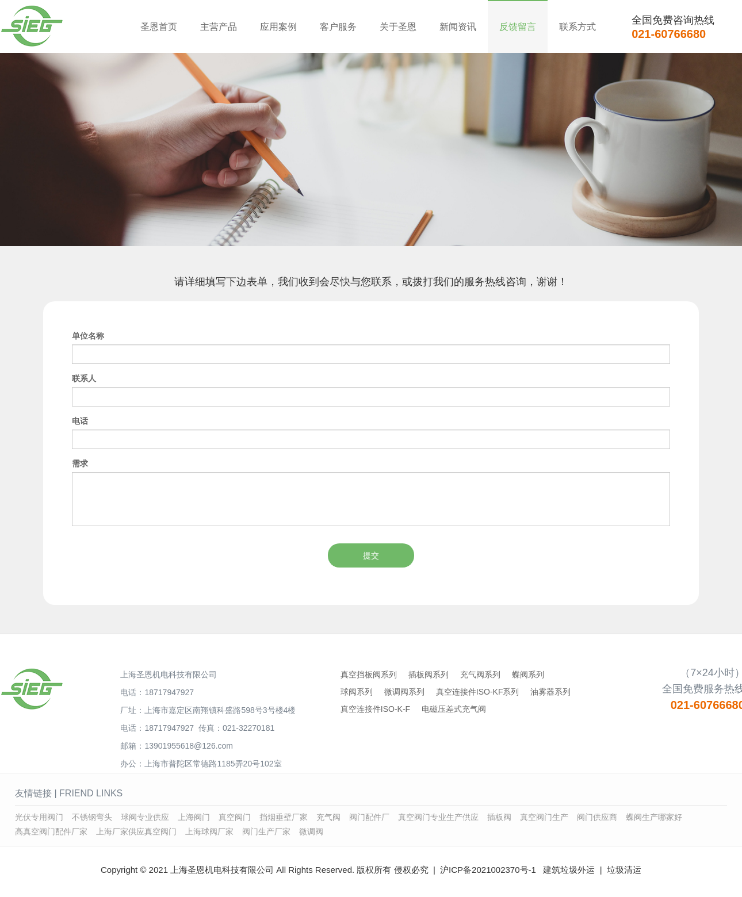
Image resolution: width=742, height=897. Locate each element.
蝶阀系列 (528, 674)
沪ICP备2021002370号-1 (488, 870)
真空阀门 (235, 817)
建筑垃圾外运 (569, 870)
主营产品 (218, 27)
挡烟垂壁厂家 (283, 817)
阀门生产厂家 (266, 831)
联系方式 (577, 27)
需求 (80, 463)
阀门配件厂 (369, 817)
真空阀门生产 (544, 817)
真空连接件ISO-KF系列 (477, 691)
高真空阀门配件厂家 (51, 831)
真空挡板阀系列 (369, 674)
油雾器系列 (550, 691)
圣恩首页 (158, 27)
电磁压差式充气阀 (454, 709)
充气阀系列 (480, 674)
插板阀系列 (428, 674)
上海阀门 (194, 817)
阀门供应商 (597, 817)
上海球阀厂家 (209, 831)
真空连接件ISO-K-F (375, 709)
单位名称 (88, 335)
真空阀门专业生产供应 (438, 817)
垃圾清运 (624, 870)
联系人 (84, 378)
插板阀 (499, 817)
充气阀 (328, 817)
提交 (371, 555)
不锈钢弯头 (92, 817)
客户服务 (338, 27)
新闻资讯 (457, 27)
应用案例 (278, 27)
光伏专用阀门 (39, 817)
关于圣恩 (398, 27)
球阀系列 (357, 691)
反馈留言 (517, 27)
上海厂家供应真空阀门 (136, 831)
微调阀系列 (404, 691)
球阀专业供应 (145, 817)
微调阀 (311, 831)
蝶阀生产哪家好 (654, 817)
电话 (80, 420)
